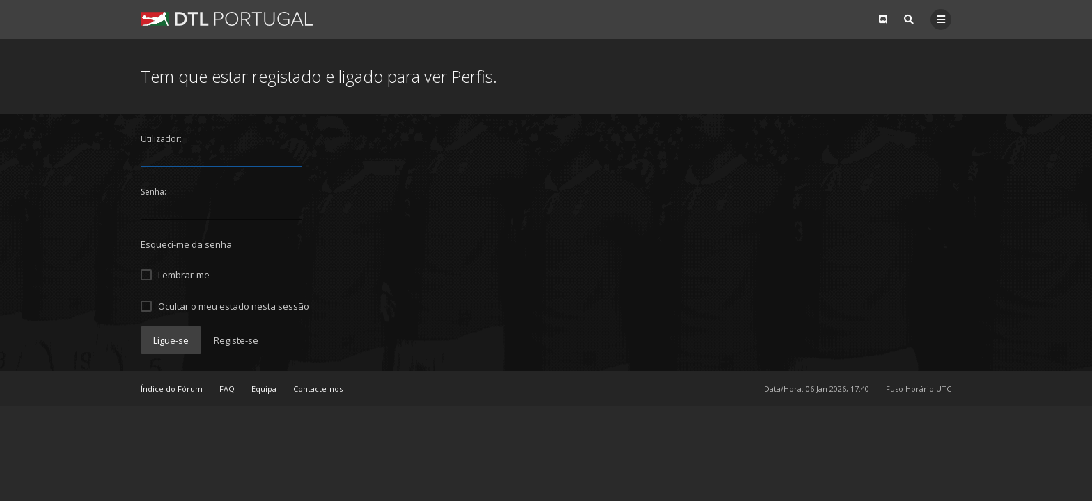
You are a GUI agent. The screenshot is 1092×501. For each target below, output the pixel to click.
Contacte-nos (318, 388)
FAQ (227, 388)
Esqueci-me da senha (186, 244)
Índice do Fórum (172, 388)
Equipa (263, 388)
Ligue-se (171, 340)
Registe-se (236, 340)
